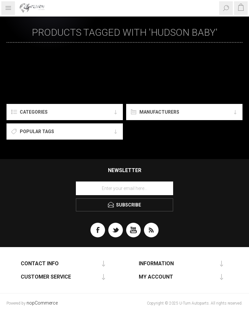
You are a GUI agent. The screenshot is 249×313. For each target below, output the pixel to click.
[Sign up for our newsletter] (124, 188)
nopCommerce (42, 303)
